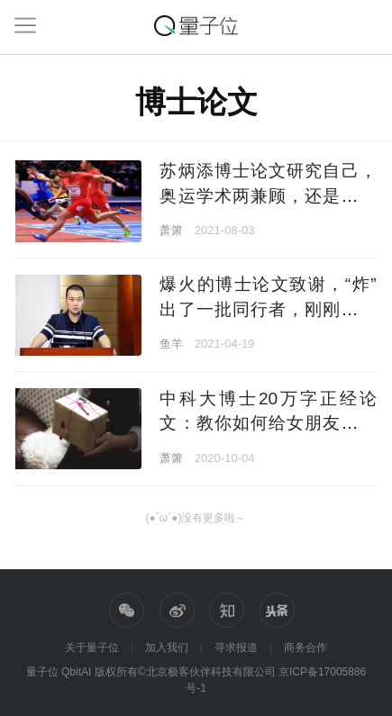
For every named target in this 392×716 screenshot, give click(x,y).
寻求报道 (236, 647)
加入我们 (166, 647)
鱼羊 (171, 343)
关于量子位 (92, 647)
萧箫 (171, 230)
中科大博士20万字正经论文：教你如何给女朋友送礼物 (268, 423)
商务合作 (305, 647)
